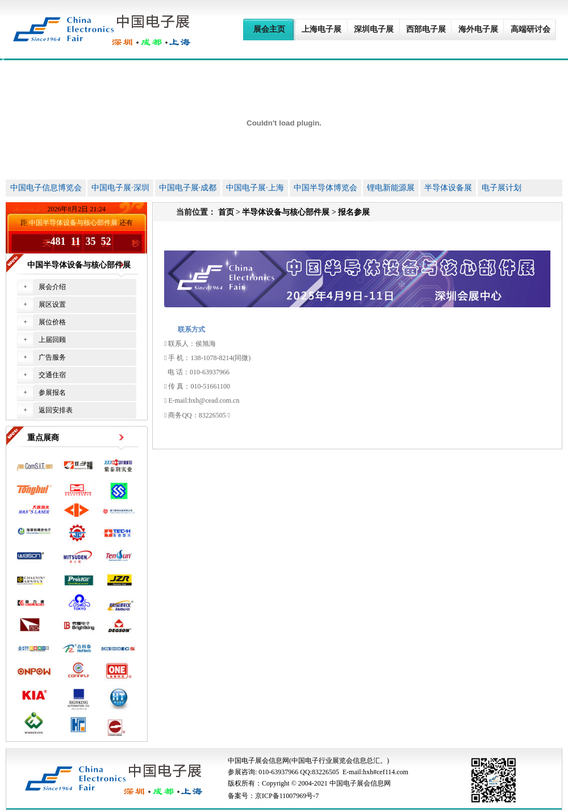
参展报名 (52, 392)
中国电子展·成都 (188, 187)
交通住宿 (52, 375)
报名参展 (354, 212)
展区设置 (52, 304)
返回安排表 (56, 410)
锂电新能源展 (391, 187)
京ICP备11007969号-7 (287, 796)
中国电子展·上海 (255, 187)
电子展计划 (501, 187)
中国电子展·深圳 (120, 187)
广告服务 (52, 357)
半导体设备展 (448, 187)
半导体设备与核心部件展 (285, 212)
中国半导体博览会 (325, 187)
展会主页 (269, 29)
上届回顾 (52, 340)
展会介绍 (52, 287)
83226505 (325, 772)
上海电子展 (321, 29)
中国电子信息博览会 (46, 187)
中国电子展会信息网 (258, 761)
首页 (226, 212)
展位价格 (52, 322)
